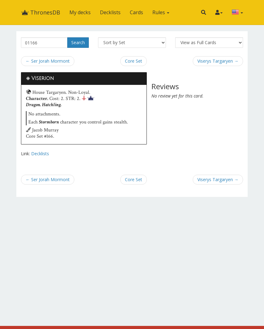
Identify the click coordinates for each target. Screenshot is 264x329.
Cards (136, 12)
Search (78, 42)
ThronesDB (40, 12)
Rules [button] (160, 12)
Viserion (42, 78)
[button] (203, 12)
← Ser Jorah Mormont (48, 61)
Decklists (110, 12)
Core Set (133, 61)
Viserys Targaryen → (217, 61)
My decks (80, 12)
